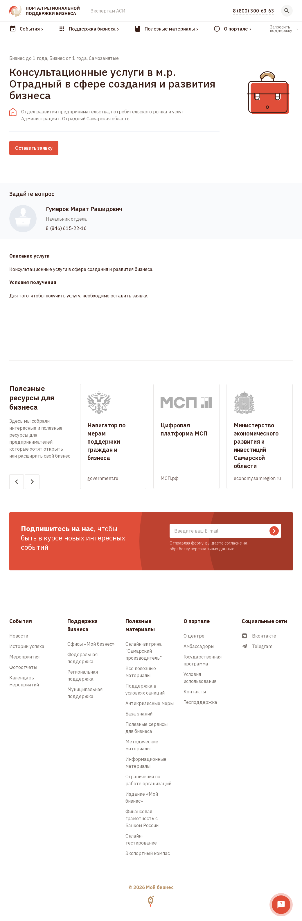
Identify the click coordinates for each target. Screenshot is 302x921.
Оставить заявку (34, 148)
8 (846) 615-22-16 (66, 228)
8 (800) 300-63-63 (253, 11)
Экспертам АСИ (108, 11)
